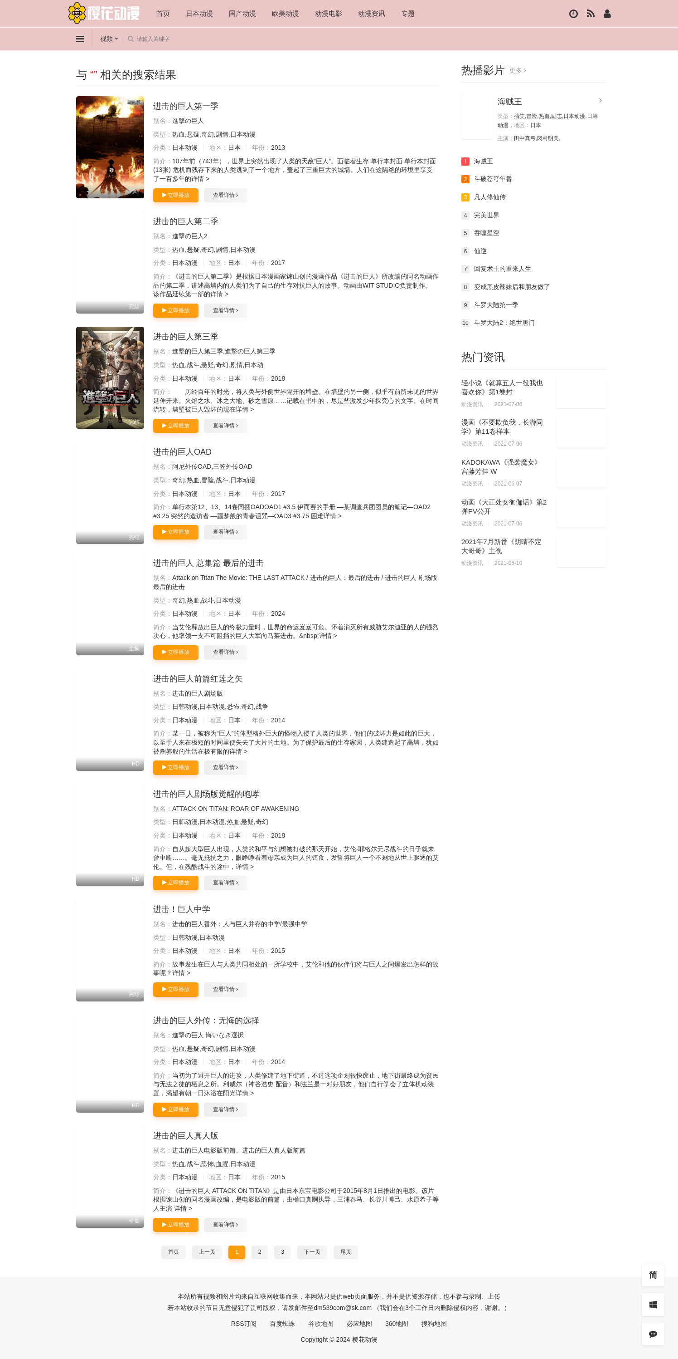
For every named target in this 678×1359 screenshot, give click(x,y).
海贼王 (510, 101)
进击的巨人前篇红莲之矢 (198, 678)
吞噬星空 (480, 233)
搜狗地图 (434, 1323)
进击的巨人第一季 (185, 106)
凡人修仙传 (483, 197)
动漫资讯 (371, 13)
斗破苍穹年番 (486, 179)
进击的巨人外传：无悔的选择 (206, 1020)
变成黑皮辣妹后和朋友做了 (505, 287)
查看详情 (225, 195)
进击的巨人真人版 (185, 1135)
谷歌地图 (321, 1323)
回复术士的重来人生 (496, 269)
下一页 (312, 1252)
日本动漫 (199, 13)
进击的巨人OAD (182, 451)
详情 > (200, 178)
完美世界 (480, 215)
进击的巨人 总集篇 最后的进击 (208, 563)
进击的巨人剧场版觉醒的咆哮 (206, 794)
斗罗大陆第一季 (489, 305)
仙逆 (474, 251)
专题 (408, 13)
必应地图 (359, 1323)
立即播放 (175, 195)
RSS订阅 (244, 1323)
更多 (517, 70)
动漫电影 (328, 13)
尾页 (345, 1252)
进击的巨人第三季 (185, 336)
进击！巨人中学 (181, 909)
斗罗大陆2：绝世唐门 (498, 323)
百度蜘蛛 (282, 1323)
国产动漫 (242, 13)
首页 (163, 13)
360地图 (396, 1323)
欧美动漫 (285, 13)
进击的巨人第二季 (185, 221)
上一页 (207, 1252)
